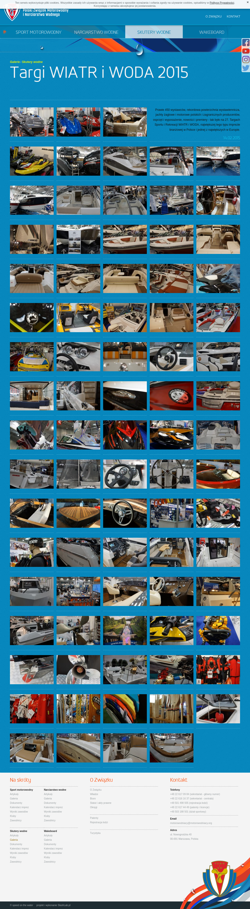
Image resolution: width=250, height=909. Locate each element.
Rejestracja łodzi (99, 822)
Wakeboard (211, 32)
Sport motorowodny (38, 32)
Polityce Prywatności (222, 2)
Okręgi (93, 807)
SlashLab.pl (64, 905)
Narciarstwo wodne (96, 32)
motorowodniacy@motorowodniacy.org (191, 823)
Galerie (15, 62)
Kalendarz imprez (19, 807)
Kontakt (233, 16)
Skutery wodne (154, 32)
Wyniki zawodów (19, 811)
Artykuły (14, 794)
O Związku (95, 789)
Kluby (13, 816)
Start (4, 31)
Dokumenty (16, 803)
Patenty (94, 818)
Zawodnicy (16, 820)
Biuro (93, 798)
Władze (94, 794)
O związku (214, 16)
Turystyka (95, 833)
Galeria (14, 798)
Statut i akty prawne (100, 803)
